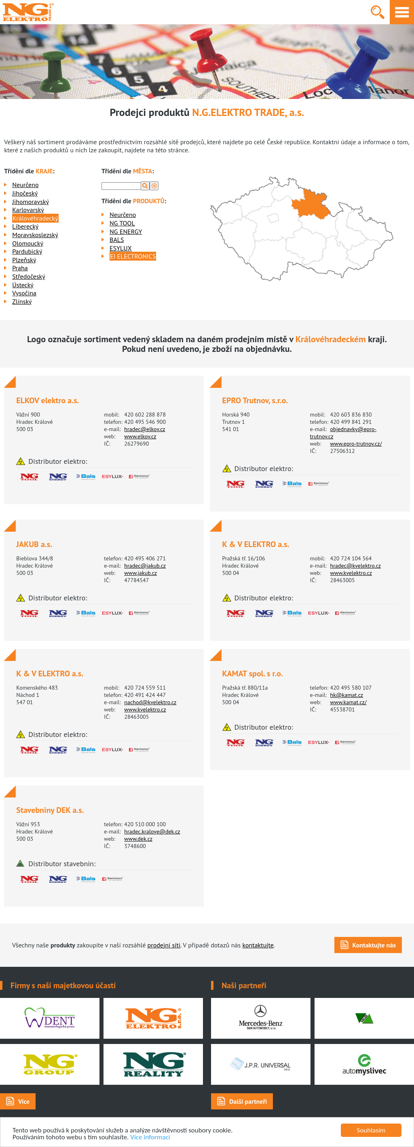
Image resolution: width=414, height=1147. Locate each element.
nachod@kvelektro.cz (150, 702)
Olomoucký (27, 243)
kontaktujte (258, 945)
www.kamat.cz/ (348, 702)
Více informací (150, 1137)
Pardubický (27, 251)
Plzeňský (24, 260)
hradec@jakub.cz (145, 565)
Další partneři (248, 1101)
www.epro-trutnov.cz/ (356, 443)
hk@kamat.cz (346, 695)
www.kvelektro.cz (351, 573)
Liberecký (25, 226)
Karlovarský (28, 210)
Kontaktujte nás (374, 945)
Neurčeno (25, 185)
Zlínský (22, 301)
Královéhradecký (35, 218)
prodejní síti (164, 945)
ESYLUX (121, 248)
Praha (19, 268)
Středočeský (28, 276)
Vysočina (24, 293)
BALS (117, 240)
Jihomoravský (30, 202)
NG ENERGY (126, 231)
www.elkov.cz (140, 436)
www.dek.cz (138, 838)
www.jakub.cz (140, 573)
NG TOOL (122, 223)
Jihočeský (25, 193)
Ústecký (23, 285)
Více (24, 1101)
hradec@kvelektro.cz (355, 565)
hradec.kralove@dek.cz (152, 831)
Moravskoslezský (35, 235)
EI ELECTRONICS (133, 256)
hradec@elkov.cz (144, 429)
